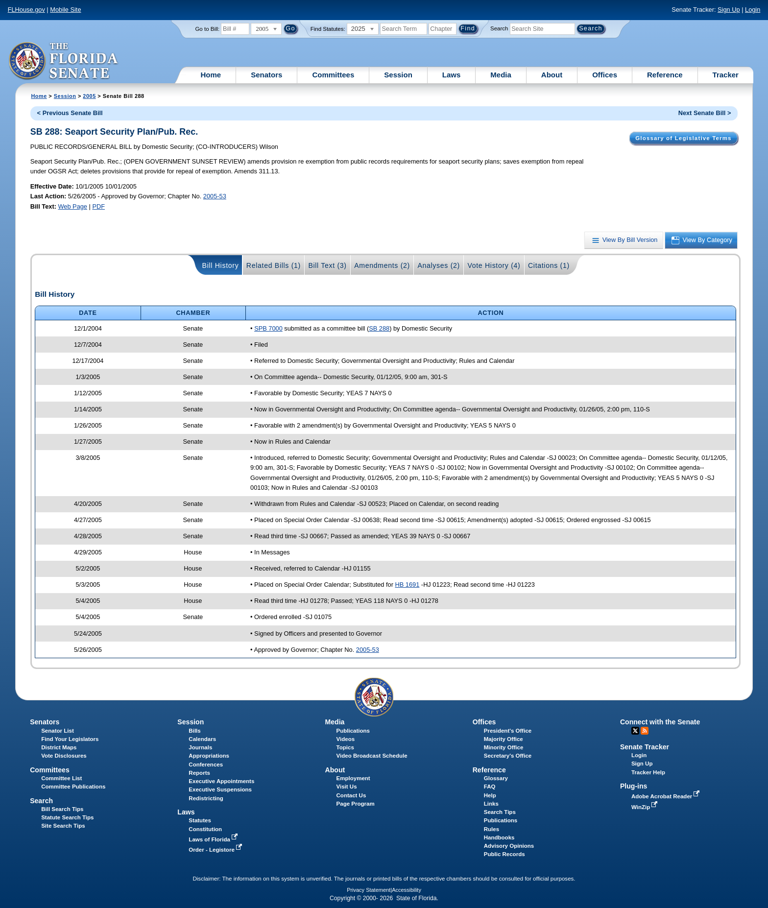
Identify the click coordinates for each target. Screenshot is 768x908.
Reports (199, 773)
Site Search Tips (63, 826)
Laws (451, 75)
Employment (353, 778)
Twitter (635, 731)
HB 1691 (407, 584)
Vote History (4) (493, 265)
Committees (333, 75)
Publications (353, 731)
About (551, 75)
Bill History (220, 265)
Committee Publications (73, 786)
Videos (345, 739)
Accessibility (406, 890)
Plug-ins (634, 786)
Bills (194, 731)
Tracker (726, 75)
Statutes (200, 820)
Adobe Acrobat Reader (666, 796)
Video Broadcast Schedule (372, 756)
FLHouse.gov (26, 9)
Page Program (355, 804)
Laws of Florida (214, 839)
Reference (665, 75)
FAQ (490, 786)
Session (398, 75)
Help (490, 795)
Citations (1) (549, 265)
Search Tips (500, 812)
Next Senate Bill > (704, 113)
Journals (200, 747)
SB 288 (379, 328)
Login (752, 9)
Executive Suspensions (220, 789)
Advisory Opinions (509, 846)
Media (500, 75)
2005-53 (214, 196)
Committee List (61, 778)
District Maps (58, 747)
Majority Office (503, 739)
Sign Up (729, 9)
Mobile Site (65, 9)
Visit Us (346, 786)
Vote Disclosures (64, 756)
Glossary (496, 778)
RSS (644, 731)
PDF (98, 206)
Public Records (504, 854)
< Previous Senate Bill (70, 113)
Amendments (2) (382, 265)
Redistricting (206, 798)
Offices (604, 75)
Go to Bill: (207, 29)
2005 (89, 96)
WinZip (645, 807)
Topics (345, 747)
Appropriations (209, 756)
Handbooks (499, 837)
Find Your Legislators (69, 739)
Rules (491, 829)
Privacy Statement (368, 890)
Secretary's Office (507, 756)
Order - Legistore (216, 850)
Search (499, 28)
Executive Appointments (221, 781)
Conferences (206, 764)
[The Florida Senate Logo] (64, 61)
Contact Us (351, 795)
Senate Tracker (644, 747)
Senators (266, 75)
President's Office (507, 731)
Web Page (72, 206)
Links (491, 804)
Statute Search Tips (67, 817)
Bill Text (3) (327, 265)
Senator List (57, 731)
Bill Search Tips (62, 809)
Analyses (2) (438, 265)
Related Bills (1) (273, 265)
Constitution (205, 829)
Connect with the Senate (660, 722)
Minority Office (504, 747)
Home (211, 75)
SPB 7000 (268, 328)
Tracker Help (648, 772)
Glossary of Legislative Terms (683, 138)
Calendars (202, 739)
